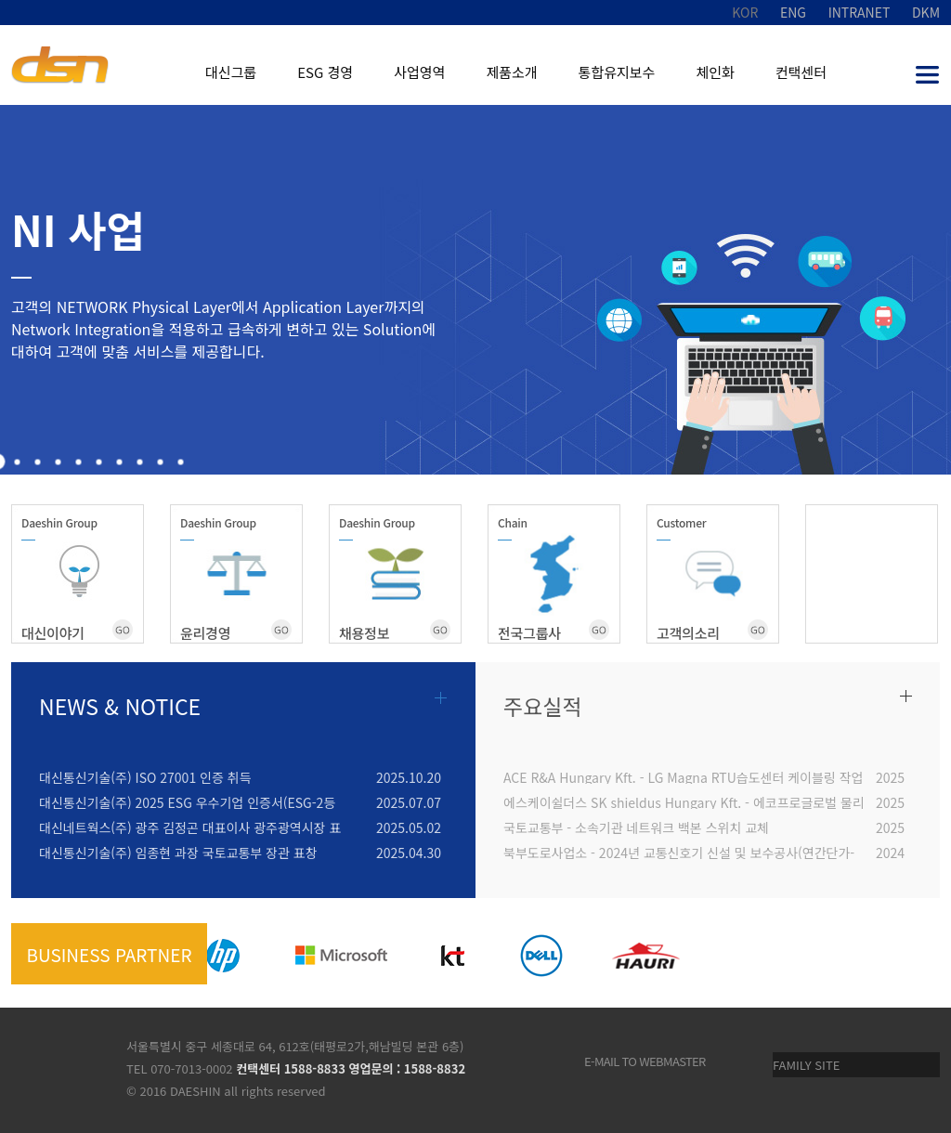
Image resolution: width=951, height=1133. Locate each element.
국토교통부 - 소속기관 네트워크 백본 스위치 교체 (636, 826)
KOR (745, 12)
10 (181, 462)
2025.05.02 (408, 826)
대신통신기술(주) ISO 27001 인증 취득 (145, 776)
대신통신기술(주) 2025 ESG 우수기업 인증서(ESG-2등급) (187, 801)
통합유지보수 (617, 72)
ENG (793, 12)
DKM (926, 12)
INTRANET (859, 12)
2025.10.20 (408, 776)
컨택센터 (801, 72)
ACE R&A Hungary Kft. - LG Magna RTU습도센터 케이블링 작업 (683, 776)
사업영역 (419, 72)
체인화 (715, 72)
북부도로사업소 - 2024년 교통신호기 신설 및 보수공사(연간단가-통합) (678, 851)
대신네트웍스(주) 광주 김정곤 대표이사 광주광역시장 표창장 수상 (190, 826)
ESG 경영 (325, 72)
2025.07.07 (408, 801)
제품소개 (511, 72)
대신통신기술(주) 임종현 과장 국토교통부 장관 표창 (178, 851)
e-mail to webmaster (645, 1061)
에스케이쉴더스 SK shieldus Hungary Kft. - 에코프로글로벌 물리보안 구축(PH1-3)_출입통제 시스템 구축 (684, 801)
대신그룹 (230, 72)
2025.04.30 (408, 851)
